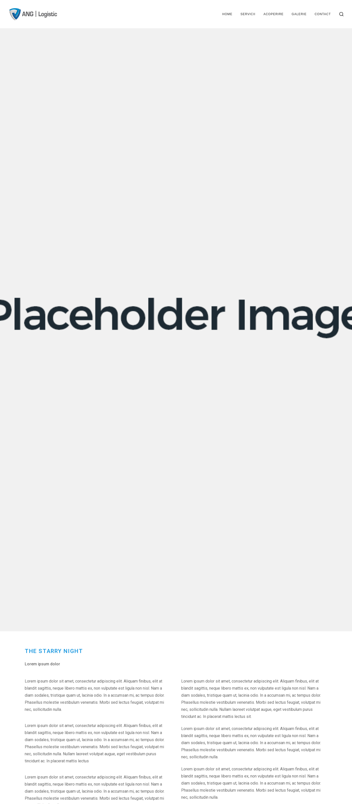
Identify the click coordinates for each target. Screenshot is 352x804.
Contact (323, 14)
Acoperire (273, 14)
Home (227, 14)
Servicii (247, 14)
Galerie (299, 14)
